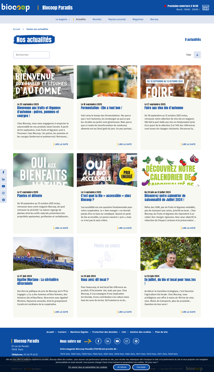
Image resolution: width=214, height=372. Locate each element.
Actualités (81, 19)
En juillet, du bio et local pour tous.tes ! (170, 282)
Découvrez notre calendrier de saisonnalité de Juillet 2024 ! (165, 198)
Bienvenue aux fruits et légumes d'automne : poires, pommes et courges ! (39, 112)
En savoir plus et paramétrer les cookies (87, 367)
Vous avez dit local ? (95, 280)
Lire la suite (62, 144)
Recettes (97, 19)
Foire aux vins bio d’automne (164, 108)
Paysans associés (117, 19)
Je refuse (121, 367)
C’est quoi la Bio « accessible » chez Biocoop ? (106, 198)
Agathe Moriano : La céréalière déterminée (38, 282)
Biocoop (154, 19)
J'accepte (141, 367)
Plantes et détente (29, 196)
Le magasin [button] (61, 19)
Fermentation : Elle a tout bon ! (101, 108)
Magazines (138, 19)
